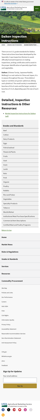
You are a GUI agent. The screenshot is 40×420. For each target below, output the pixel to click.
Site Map (4, 288)
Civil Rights (5, 315)
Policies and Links (7, 293)
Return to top (7, 230)
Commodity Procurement (12, 281)
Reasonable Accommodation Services (13, 334)
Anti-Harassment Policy (9, 343)
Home (3, 45)
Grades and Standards (14, 45)
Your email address (10, 376)
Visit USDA (5, 306)
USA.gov (4, 352)
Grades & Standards (10, 259)
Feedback (5, 365)
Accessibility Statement (9, 329)
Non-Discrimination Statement (11, 338)
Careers (4, 302)
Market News (7, 244)
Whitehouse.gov (7, 356)
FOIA (3, 311)
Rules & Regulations (10, 252)
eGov (3, 361)
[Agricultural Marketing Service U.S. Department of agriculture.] (17, 405)
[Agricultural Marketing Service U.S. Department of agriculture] (14, 8)
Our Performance (7, 297)
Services (5, 266)
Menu (37, 8)
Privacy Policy (6, 324)
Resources (6, 273)
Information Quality (8, 320)
